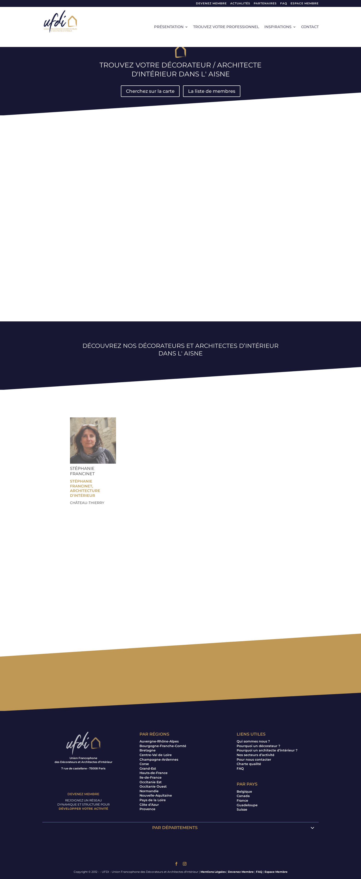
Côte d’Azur (149, 805)
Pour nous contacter (254, 759)
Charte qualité (249, 764)
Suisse (242, 809)
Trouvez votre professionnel (226, 27)
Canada (243, 796)
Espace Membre (276, 871)
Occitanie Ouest (153, 786)
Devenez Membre (211, 3)
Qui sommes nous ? (253, 741)
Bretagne (148, 750)
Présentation (168, 27)
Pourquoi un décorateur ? (258, 746)
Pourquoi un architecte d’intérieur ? (267, 750)
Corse (144, 764)
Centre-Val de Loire (156, 755)
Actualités (240, 3)
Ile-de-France (151, 777)
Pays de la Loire (153, 800)
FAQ (283, 3)
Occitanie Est (151, 782)
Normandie (149, 791)
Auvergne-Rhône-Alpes (159, 741)
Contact (310, 27)
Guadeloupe (247, 805)
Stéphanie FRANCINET (82, 471)
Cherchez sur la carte (150, 91)
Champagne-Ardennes (159, 759)
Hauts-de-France (154, 773)
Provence (147, 809)
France (242, 800)
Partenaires (265, 3)
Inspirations (277, 27)
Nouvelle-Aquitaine (156, 795)
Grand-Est (148, 768)
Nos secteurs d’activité (255, 755)
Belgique (244, 791)
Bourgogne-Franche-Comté (163, 746)
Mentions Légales (213, 871)
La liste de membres (211, 91)
